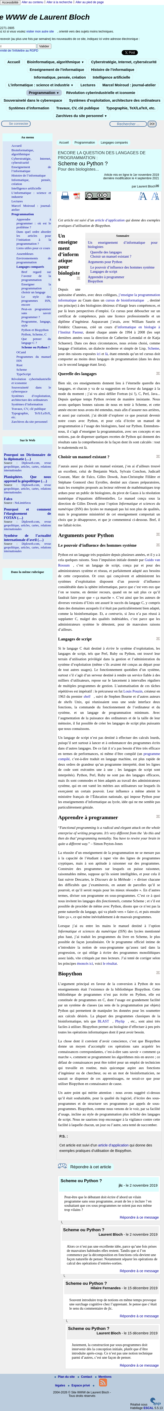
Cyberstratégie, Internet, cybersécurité (124, 62)
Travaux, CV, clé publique (77, 108)
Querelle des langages (106, 252)
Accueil (13, 62)
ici (98, 354)
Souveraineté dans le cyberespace (32, 100)
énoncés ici (85, 963)
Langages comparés (114, 142)
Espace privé (79, 1385)
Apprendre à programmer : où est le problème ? (33, 223)
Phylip (120, 1021)
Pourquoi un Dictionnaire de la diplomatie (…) (27, 457)
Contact (85, 1377)
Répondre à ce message (139, 1217)
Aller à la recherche (59, 2)
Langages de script (103, 271)
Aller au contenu (32, 2)
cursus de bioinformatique (125, 300)
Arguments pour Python (105, 262)
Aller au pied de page (89, 2)
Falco (8, 499)
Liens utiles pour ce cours (33, 248)
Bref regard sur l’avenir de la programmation (36, 276)
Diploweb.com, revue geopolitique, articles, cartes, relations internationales (27, 466)
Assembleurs (24, 254)
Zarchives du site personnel (81, 116)
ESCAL (149, 1408)
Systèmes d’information (29, 108)
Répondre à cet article (90, 1167)
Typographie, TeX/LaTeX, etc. (131, 108)
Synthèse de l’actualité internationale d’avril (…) (27, 538)
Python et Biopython (35, 330)
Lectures (87, 85)
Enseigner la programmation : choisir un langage (36, 288)
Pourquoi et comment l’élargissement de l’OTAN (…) (27, 513)
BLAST (103, 1021)
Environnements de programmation (33, 260)
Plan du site (65, 1377)
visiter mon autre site (40, 31)
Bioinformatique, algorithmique (55, 62)
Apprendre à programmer (106, 277)
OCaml (21, 352)
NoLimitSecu (23, 503)
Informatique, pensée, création (60, 77)
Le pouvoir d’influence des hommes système (122, 267)
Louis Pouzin (132, 691)
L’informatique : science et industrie (40, 85)
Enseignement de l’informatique (57, 70)
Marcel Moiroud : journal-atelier (129, 85)
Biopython (95, 281)
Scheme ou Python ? (35, 347)
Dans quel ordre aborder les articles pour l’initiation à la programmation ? (33, 237)
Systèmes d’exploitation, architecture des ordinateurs (115, 100)
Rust (19, 365)
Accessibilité (10, 2)
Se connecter (18, 123)
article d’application (110, 220)
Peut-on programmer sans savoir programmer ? (36, 313)
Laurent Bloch (146, 186)
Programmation (44, 93)
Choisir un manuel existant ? (110, 256)
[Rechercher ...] (128, 124)
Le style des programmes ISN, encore (36, 300)
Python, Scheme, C (34, 334)
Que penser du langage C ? (36, 341)
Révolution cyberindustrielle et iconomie (100, 93)
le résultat (110, 963)
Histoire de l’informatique (112, 70)
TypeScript (23, 374)
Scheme (153, 348)
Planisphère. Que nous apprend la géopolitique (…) (27, 479)
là (106, 354)
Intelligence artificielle (111, 77)
